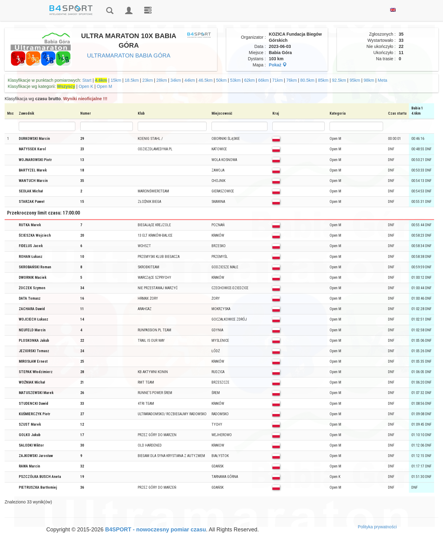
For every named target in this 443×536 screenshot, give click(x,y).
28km (161, 80)
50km (221, 80)
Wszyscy (66, 86)
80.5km (307, 80)
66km (263, 80)
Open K (86, 86)
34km (175, 80)
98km (369, 80)
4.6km (101, 80)
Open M (104, 86)
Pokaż (278, 64)
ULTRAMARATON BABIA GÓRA (128, 55)
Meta (382, 80)
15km (116, 80)
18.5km (132, 80)
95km (355, 80)
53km (235, 80)
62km (249, 80)
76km (291, 80)
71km (277, 80)
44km (189, 80)
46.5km (206, 80)
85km (323, 80)
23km (147, 80)
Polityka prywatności (377, 526)
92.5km (339, 80)
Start (87, 80)
